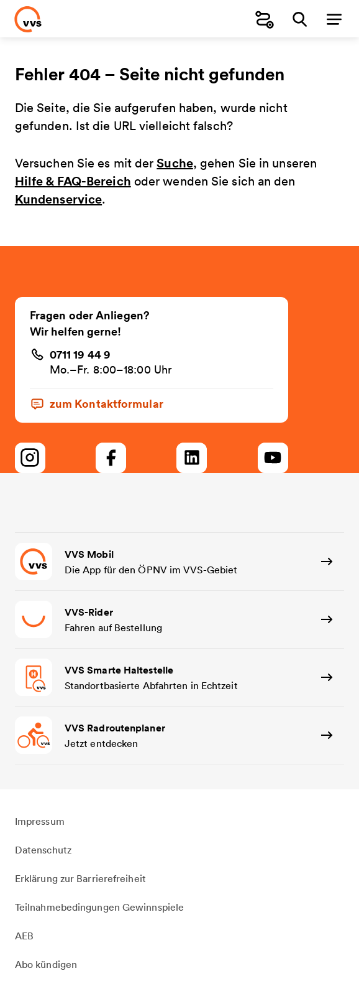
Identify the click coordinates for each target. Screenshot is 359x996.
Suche (175, 162)
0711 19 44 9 (80, 354)
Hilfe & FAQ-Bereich (73, 180)
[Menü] (334, 19)
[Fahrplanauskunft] (264, 19)
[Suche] (299, 19)
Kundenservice (58, 198)
